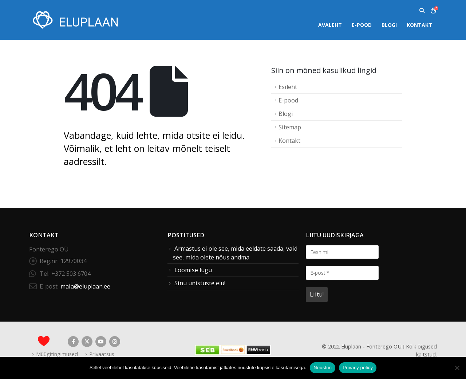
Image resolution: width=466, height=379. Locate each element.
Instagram (114, 341)
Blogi (389, 24)
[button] (422, 11)
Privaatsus (101, 354)
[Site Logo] (74, 20)
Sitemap (290, 127)
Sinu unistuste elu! (199, 283)
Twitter (87, 341)
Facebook (73, 341)
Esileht (288, 87)
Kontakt (419, 24)
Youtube (100, 341)
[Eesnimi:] (342, 252)
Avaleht (330, 24)
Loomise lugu (193, 270)
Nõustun (322, 367)
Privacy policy (358, 367)
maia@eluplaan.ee (85, 286)
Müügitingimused (57, 354)
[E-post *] (342, 272)
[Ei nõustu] (457, 367)
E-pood (362, 24)
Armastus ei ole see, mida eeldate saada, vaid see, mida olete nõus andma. (235, 253)
